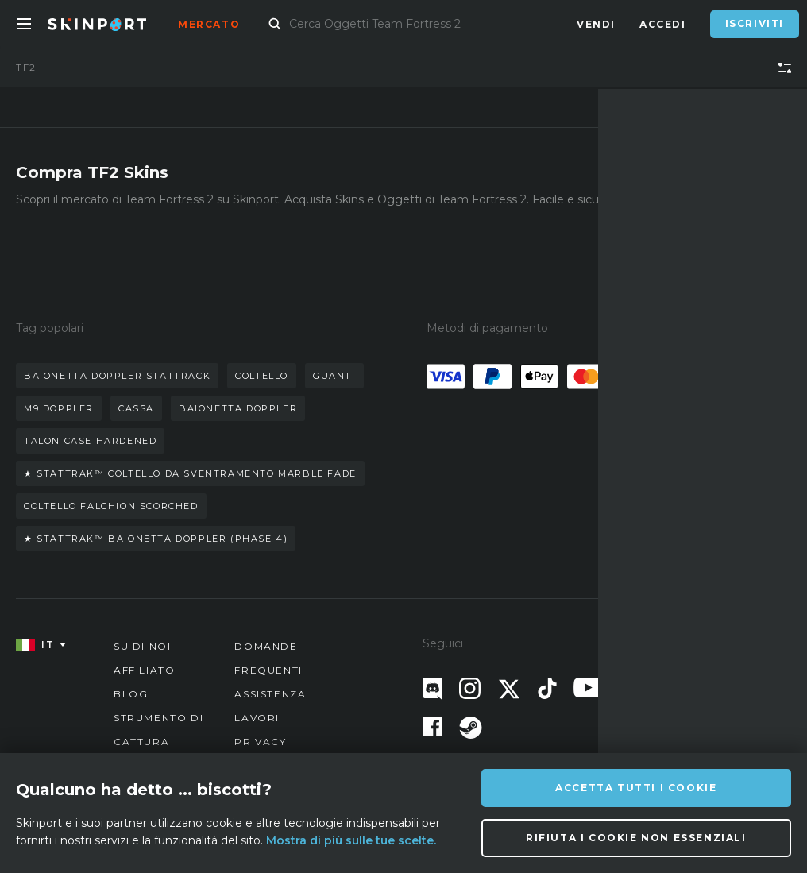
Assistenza (270, 694)
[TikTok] (547, 688)
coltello (261, 375)
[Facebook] (432, 726)
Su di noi (142, 646)
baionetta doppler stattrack (117, 375)
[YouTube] (587, 687)
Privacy (260, 741)
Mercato (209, 24)
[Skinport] (113, 24)
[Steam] (470, 728)
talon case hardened (90, 440)
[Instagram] (470, 688)
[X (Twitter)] (509, 689)
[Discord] (432, 689)
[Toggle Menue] (24, 24)
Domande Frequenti (268, 658)
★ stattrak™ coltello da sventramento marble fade (190, 473)
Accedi (662, 24)
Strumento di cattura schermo (158, 741)
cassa (136, 408)
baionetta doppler (238, 408)
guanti (334, 375)
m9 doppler (59, 408)
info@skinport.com (710, 642)
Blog (131, 694)
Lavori (257, 718)
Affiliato (144, 670)
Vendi (596, 24)
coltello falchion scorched (111, 506)
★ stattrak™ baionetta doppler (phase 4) (156, 538)
